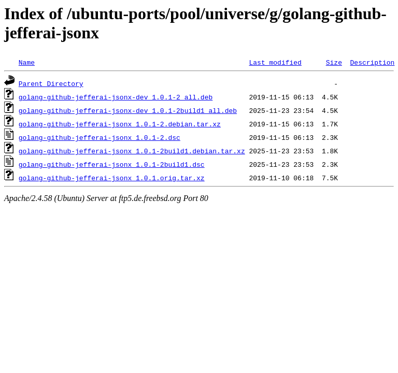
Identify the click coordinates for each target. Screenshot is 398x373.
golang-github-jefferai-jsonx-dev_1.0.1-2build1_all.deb (128, 110)
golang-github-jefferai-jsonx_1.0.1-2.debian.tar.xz (120, 123)
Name (27, 62)
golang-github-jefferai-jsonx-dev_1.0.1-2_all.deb (115, 97)
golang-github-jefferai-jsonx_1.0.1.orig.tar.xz (112, 177)
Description (372, 62)
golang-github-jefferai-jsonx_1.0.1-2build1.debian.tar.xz (132, 150)
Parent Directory (51, 83)
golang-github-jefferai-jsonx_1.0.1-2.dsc (99, 137)
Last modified (275, 62)
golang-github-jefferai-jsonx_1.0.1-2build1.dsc (112, 164)
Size (334, 62)
